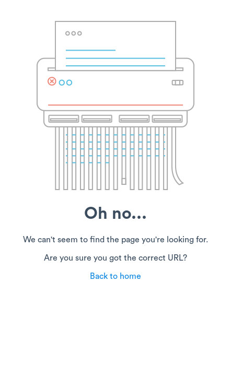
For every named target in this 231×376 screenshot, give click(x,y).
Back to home (115, 276)
